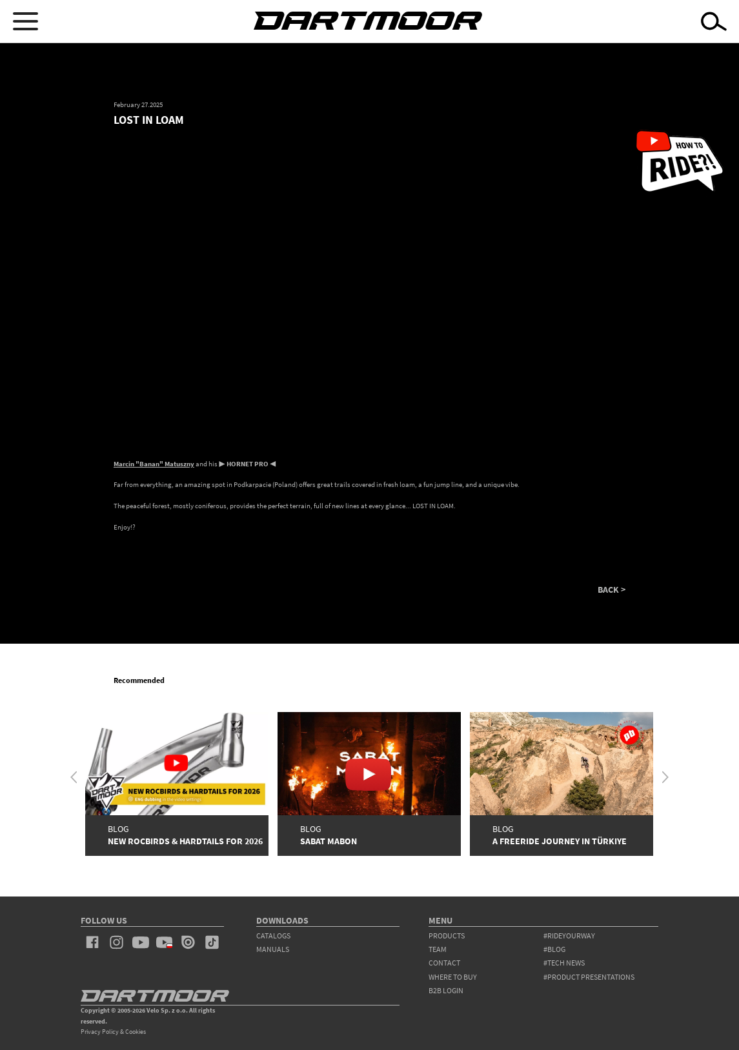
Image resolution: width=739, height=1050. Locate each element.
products (447, 935)
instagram (116, 942)
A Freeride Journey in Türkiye (559, 841)
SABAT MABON (328, 841)
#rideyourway (569, 935)
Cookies (135, 1031)
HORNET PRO (247, 463)
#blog (554, 949)
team (438, 949)
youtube (140, 942)
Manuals (272, 949)
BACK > (611, 590)
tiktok (212, 942)
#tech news (564, 962)
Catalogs (273, 935)
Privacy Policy (100, 1031)
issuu (188, 942)
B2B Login (446, 990)
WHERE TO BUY (453, 977)
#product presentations (588, 977)
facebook (93, 942)
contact (444, 962)
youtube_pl (164, 942)
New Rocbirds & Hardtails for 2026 (185, 841)
